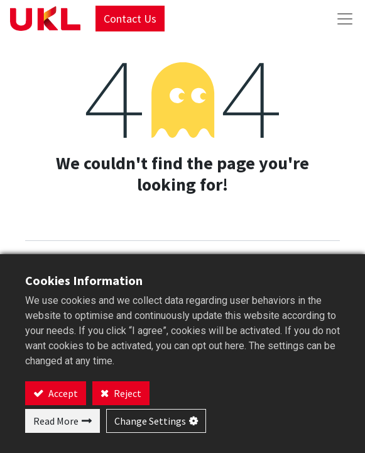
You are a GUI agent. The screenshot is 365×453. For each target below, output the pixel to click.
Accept (62, 393)
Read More (56, 421)
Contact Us (130, 18)
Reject (126, 393)
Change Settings (150, 421)
